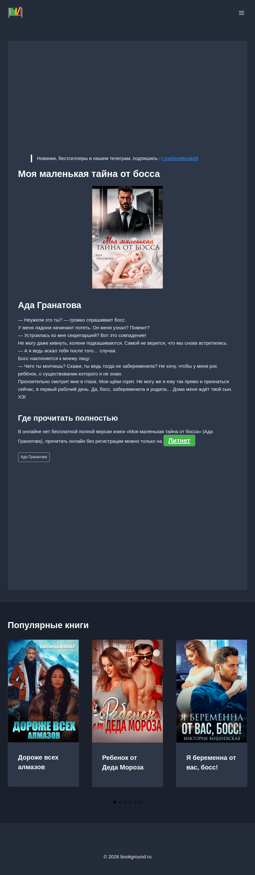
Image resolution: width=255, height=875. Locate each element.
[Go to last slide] (19, 718)
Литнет (179, 440)
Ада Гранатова (34, 457)
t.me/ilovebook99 (180, 158)
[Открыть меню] (241, 13)
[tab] (114, 802)
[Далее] (236, 718)
